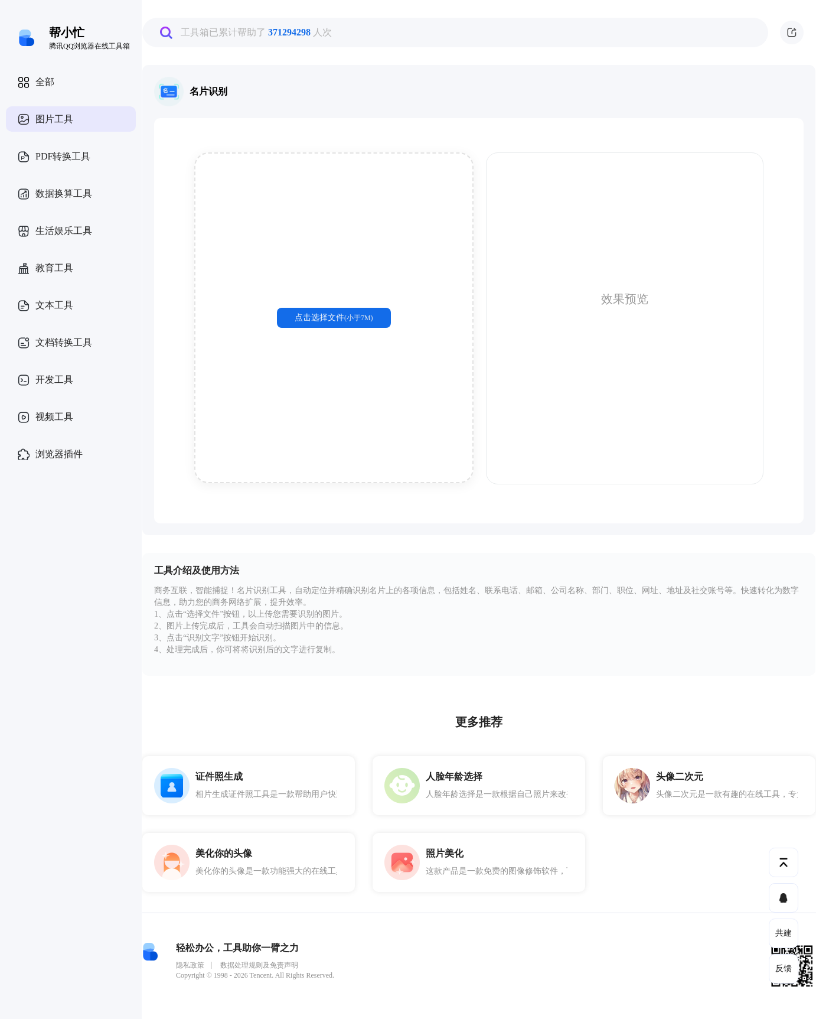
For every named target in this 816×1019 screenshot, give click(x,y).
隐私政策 (190, 965)
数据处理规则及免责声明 (259, 965)
